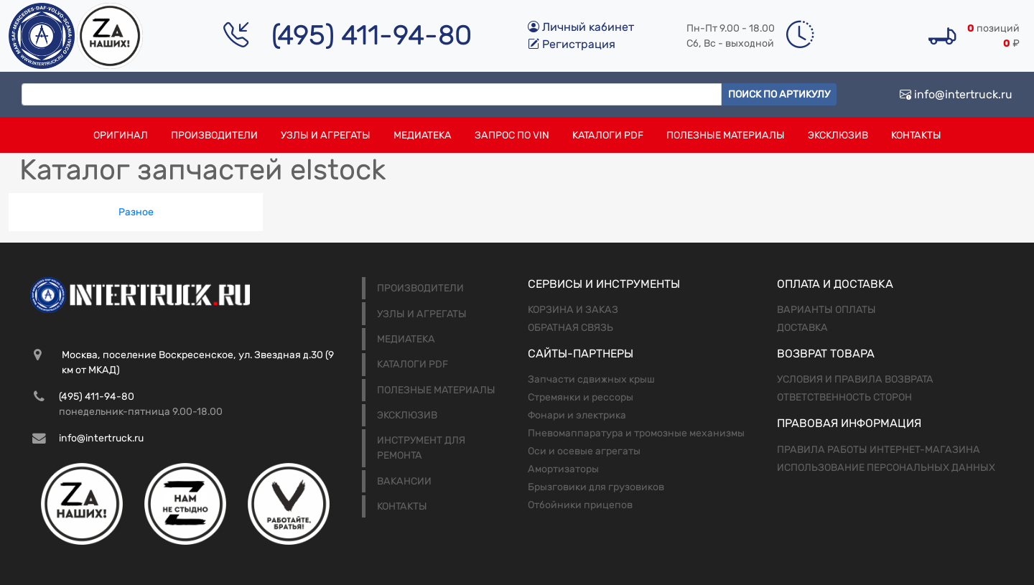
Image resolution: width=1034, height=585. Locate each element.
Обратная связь (570, 328)
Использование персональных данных (886, 468)
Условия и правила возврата (855, 379)
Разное (136, 212)
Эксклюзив (838, 135)
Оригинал (120, 135)
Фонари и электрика (577, 415)
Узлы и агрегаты (326, 135)
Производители (214, 135)
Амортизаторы (563, 469)
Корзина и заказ (573, 310)
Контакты (916, 135)
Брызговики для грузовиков (596, 487)
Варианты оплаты (826, 310)
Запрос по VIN (512, 135)
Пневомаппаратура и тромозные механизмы (636, 433)
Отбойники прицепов (580, 505)
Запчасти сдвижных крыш (591, 379)
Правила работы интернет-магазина (878, 450)
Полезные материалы (725, 135)
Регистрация (571, 44)
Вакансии (404, 481)
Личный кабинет (581, 27)
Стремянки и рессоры (580, 397)
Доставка (802, 328)
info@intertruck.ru (956, 94)
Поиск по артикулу (779, 94)
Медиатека (422, 135)
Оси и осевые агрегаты (584, 451)
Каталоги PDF (607, 135)
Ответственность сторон (844, 397)
